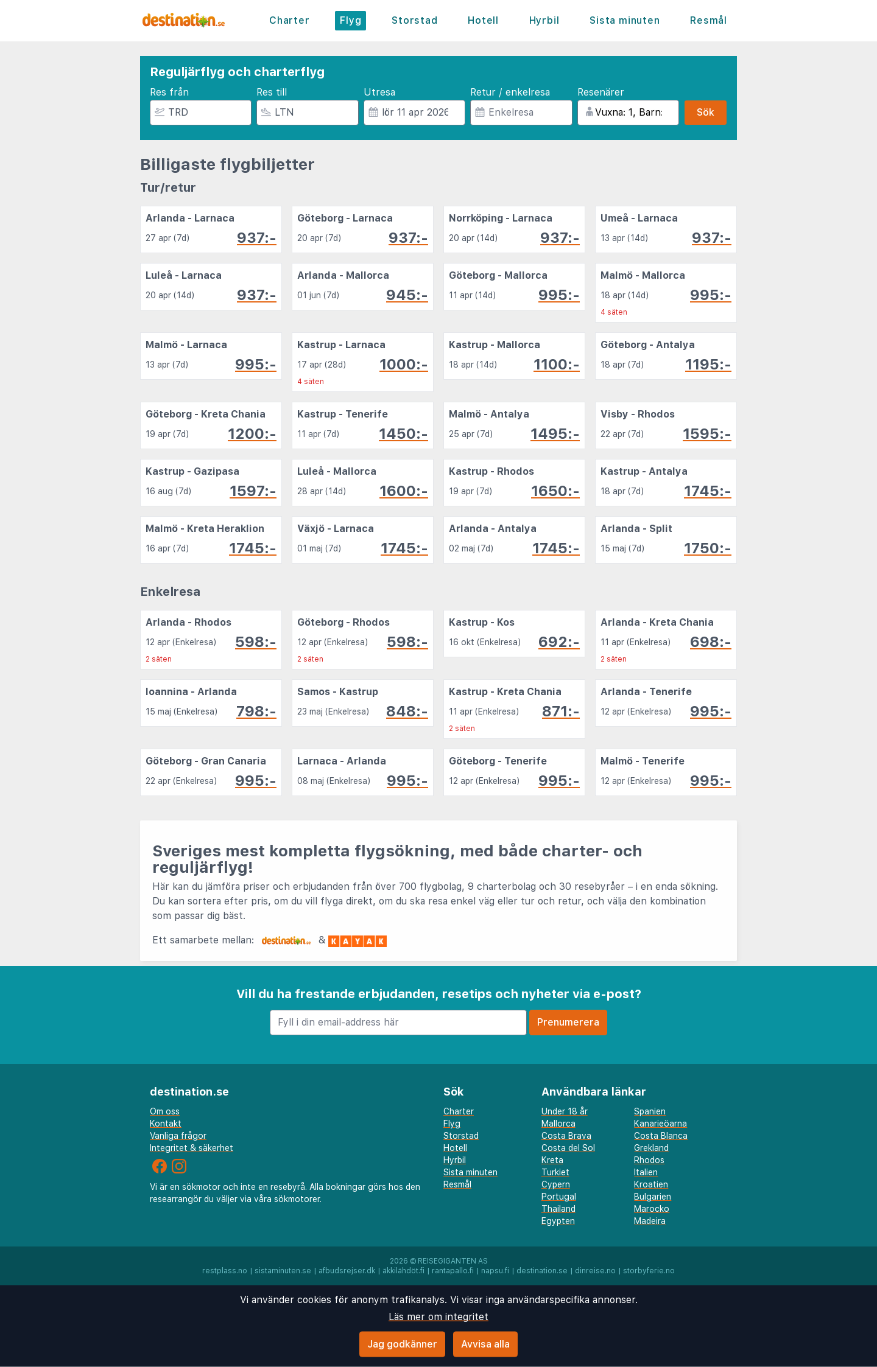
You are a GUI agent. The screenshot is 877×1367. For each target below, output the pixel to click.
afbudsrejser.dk (347, 1271)
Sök (705, 112)
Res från (169, 92)
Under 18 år (564, 1111)
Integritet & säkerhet (191, 1148)
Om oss (165, 1111)
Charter (289, 20)
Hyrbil (544, 20)
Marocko (651, 1209)
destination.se (542, 1271)
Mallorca (558, 1123)
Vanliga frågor (178, 1136)
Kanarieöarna (660, 1123)
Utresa (379, 92)
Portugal (558, 1196)
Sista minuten (625, 20)
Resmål (708, 20)
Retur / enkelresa (510, 92)
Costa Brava (566, 1136)
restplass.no (224, 1271)
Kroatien (651, 1184)
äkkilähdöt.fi (403, 1271)
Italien (646, 1172)
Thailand (558, 1209)
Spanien (650, 1111)
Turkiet (555, 1172)
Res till (271, 92)
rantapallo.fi (453, 1271)
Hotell (483, 20)
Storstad (414, 20)
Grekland (651, 1148)
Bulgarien (652, 1196)
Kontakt (165, 1123)
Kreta (552, 1160)
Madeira (650, 1221)
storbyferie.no (649, 1271)
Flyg (350, 20)
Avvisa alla (485, 1344)
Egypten (558, 1221)
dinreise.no (595, 1271)
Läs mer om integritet (438, 1317)
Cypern (555, 1184)
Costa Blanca (661, 1136)
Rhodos (649, 1160)
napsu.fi (495, 1271)
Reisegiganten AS (453, 1261)
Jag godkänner (402, 1344)
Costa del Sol (568, 1148)
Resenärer (600, 92)
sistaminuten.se (283, 1271)
